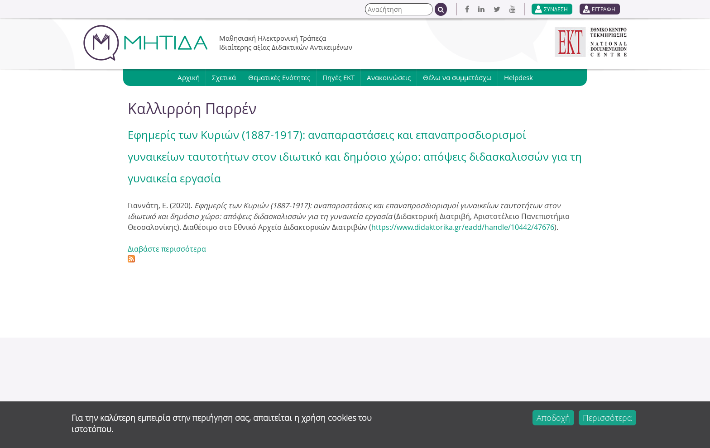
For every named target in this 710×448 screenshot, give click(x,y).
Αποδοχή (553, 417)
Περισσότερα (607, 417)
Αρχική (189, 77)
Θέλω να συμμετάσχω (457, 77)
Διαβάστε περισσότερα (167, 249)
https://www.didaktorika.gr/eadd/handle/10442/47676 (462, 227)
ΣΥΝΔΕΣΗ (556, 9)
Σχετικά (224, 77)
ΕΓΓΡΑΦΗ (603, 9)
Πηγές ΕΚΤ (338, 77)
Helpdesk (518, 77)
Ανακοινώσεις (389, 77)
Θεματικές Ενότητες (279, 77)
